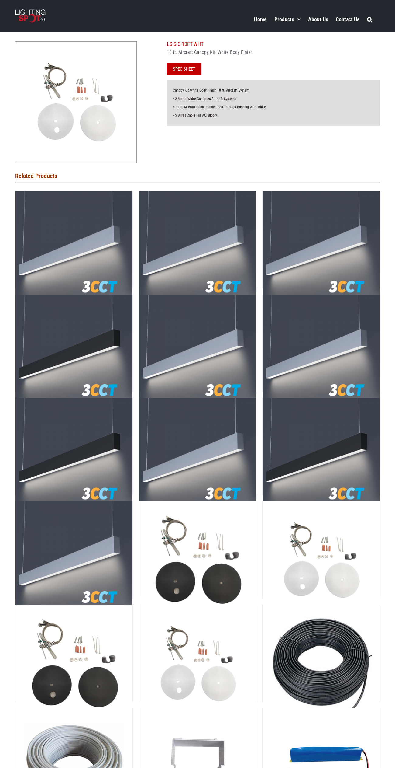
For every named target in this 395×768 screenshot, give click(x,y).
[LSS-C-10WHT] (321, 506)
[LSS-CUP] (197, 713)
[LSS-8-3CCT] (197, 403)
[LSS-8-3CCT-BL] (321, 403)
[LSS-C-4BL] (73, 610)
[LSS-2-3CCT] (73, 196)
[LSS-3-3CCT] (197, 196)
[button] (369, 19)
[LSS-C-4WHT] (197, 610)
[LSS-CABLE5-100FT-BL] (321, 610)
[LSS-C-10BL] (197, 506)
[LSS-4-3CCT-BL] (73, 299)
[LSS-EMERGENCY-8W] (321, 713)
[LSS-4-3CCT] (321, 196)
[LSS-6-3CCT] (321, 299)
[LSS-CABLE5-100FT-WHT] (73, 713)
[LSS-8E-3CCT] (73, 506)
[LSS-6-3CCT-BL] (73, 403)
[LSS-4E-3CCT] (197, 299)
